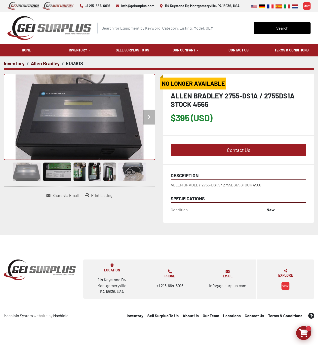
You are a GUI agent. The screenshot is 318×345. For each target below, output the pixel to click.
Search (282, 28)
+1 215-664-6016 (97, 6)
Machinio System (18, 315)
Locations (232, 315)
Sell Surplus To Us (132, 50)
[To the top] (311, 315)
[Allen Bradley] (45, 63)
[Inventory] (14, 63)
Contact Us (238, 50)
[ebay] (307, 6)
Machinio (61, 315)
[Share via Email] (62, 195)
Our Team (211, 315)
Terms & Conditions (292, 50)
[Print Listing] (99, 195)
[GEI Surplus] (40, 269)
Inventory (78, 50)
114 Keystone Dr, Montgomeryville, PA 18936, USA (202, 6)
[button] (79, 50)
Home (26, 50)
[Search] (175, 28)
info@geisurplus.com (138, 6)
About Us (191, 315)
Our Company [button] (184, 50)
